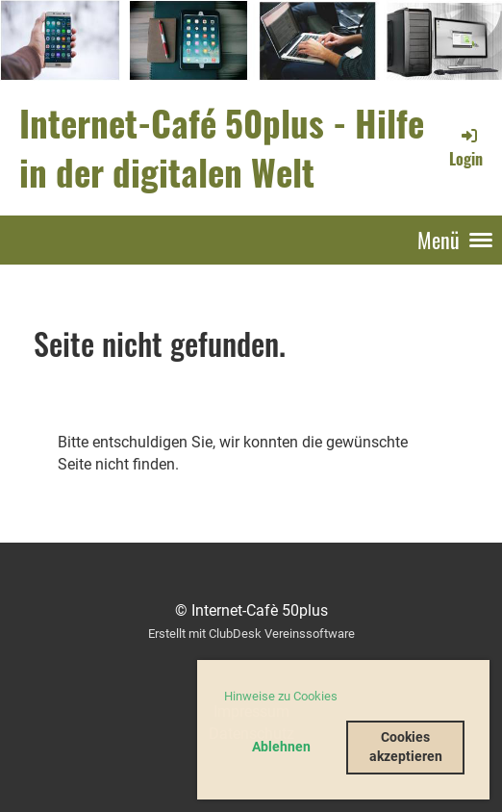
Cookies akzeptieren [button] (405, 747)
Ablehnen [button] (281, 747)
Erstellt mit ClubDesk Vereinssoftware (251, 633)
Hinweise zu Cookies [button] (281, 696)
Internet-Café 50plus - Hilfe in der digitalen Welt (221, 147)
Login (466, 147)
